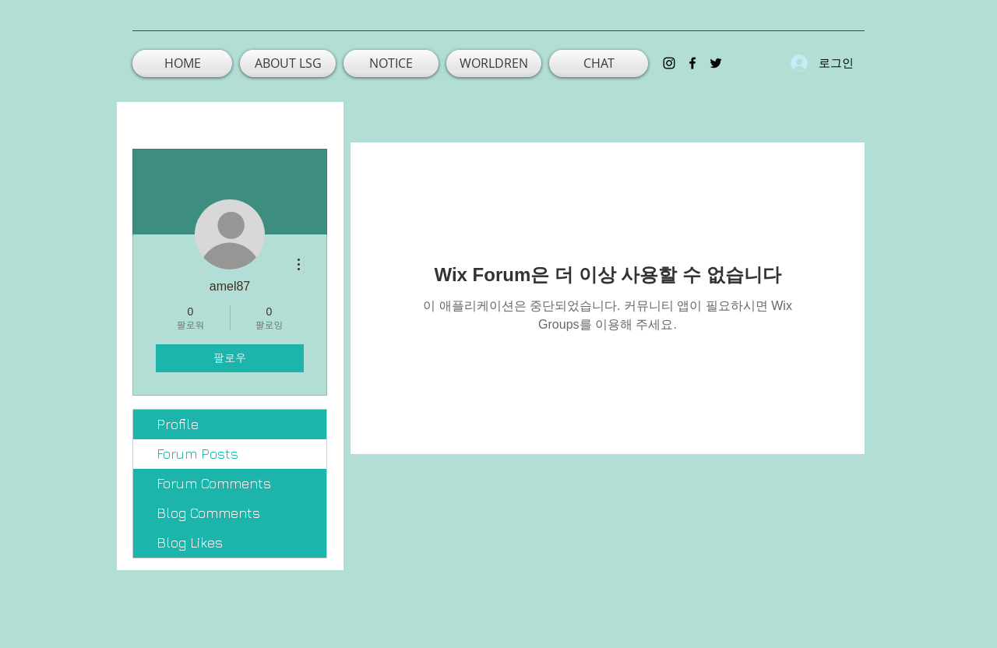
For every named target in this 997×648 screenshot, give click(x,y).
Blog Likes (190, 542)
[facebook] (692, 63)
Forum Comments (214, 483)
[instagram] (669, 63)
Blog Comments (208, 513)
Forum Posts (197, 454)
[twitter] (716, 63)
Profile (178, 424)
